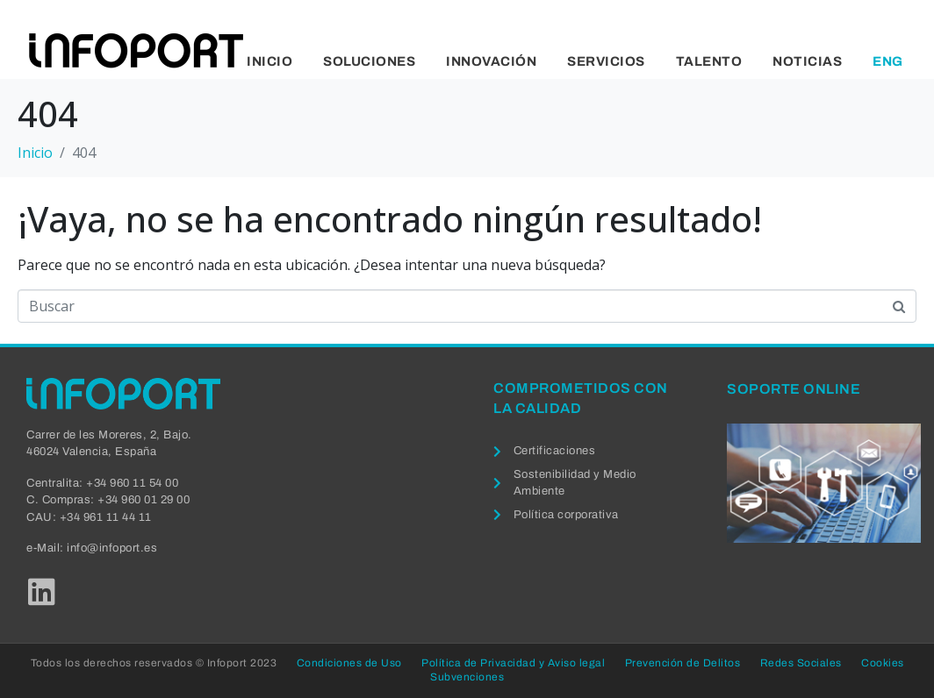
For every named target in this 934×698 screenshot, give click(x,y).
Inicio (269, 61)
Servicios (606, 61)
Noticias (807, 61)
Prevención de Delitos (683, 663)
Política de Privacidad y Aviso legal (513, 663)
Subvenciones (467, 677)
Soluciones (369, 61)
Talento (709, 61)
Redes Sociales (801, 663)
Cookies (882, 663)
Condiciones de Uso (349, 663)
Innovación (491, 61)
